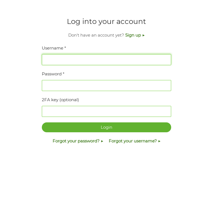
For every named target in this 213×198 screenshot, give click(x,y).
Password (52, 73)
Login (106, 127)
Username (52, 48)
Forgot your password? (77, 141)
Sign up (133, 35)
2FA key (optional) (60, 99)
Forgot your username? (133, 141)
